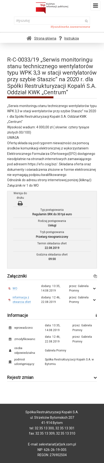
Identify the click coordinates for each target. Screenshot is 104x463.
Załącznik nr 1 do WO (23, 185)
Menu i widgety (95, 7)
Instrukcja (69, 38)
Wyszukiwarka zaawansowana (70, 26)
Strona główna (41, 38)
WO (15, 288)
